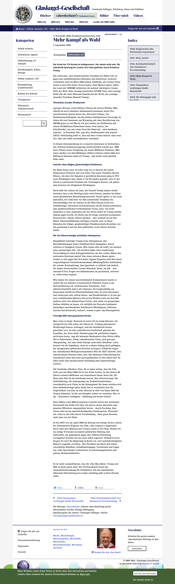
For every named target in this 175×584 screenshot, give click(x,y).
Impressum (23, 546)
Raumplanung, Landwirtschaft (25, 87)
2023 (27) (83, 21)
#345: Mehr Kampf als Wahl (141, 78)
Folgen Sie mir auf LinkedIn (143, 29)
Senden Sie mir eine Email (106, 552)
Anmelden (137, 549)
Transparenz (24, 100)
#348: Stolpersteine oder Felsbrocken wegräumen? (142, 51)
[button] (63, 488)
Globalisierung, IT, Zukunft (27, 63)
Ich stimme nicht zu (143, 580)
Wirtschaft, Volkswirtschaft (26, 108)
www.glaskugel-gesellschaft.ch (68, 516)
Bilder (104, 15)
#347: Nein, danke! (139, 58)
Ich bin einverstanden (145, 573)
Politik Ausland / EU (37, 29)
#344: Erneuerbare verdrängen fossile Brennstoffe (139, 88)
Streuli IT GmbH (150, 564)
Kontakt (22, 552)
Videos (138, 15)
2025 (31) (55, 21)
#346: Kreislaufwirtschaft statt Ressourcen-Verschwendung (142, 67)
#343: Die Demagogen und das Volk (143, 99)
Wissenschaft (24, 115)
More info (85, 574)
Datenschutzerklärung (29, 540)
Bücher (45, 15)
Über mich (121, 15)
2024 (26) (69, 21)
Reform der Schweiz (27, 94)
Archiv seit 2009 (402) (104, 21)
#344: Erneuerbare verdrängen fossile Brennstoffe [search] (68, 500)
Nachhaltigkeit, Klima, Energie (29, 72)
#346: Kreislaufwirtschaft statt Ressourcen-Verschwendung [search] (105, 500)
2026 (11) (41, 21)
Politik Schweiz (25, 49)
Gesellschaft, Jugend (28, 55)
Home (20, 29)
